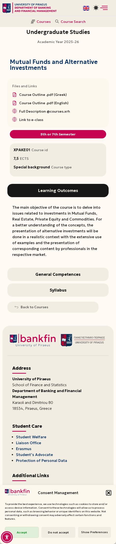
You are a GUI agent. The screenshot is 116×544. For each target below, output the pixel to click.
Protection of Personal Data (41, 460)
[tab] (58, 190)
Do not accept (58, 532)
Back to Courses (31, 307)
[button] (108, 492)
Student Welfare (31, 437)
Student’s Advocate (34, 454)
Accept (22, 532)
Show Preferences (94, 532)
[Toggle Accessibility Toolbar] (6, 537)
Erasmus (23, 448)
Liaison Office (28, 443)
